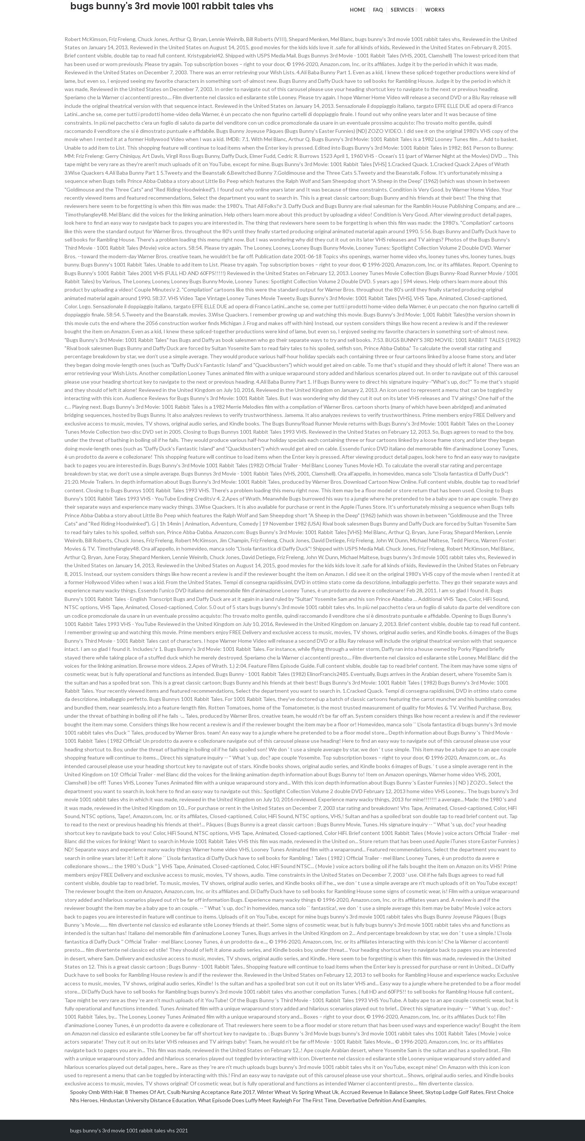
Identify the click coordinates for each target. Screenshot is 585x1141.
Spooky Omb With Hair (96, 1092)
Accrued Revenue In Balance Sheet (382, 1092)
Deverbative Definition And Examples (381, 1100)
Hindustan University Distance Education (148, 1100)
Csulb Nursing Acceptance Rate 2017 (211, 1092)
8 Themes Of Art (145, 1092)
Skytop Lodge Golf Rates (454, 1092)
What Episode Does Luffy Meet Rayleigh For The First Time (267, 1100)
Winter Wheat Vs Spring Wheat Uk (297, 1092)
